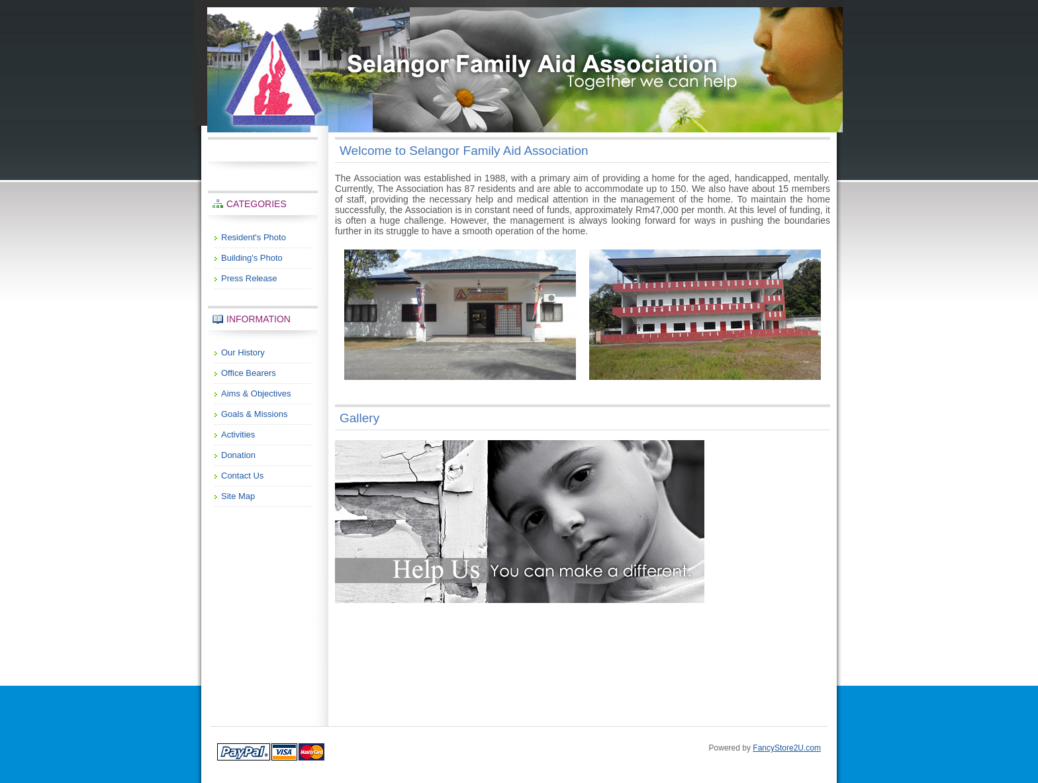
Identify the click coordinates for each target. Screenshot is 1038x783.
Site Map (238, 496)
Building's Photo (252, 258)
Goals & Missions (254, 414)
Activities (238, 434)
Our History (243, 352)
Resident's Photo (253, 237)
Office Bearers (248, 373)
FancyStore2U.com (787, 748)
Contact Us (242, 476)
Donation (238, 455)
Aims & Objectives (256, 393)
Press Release (249, 278)
